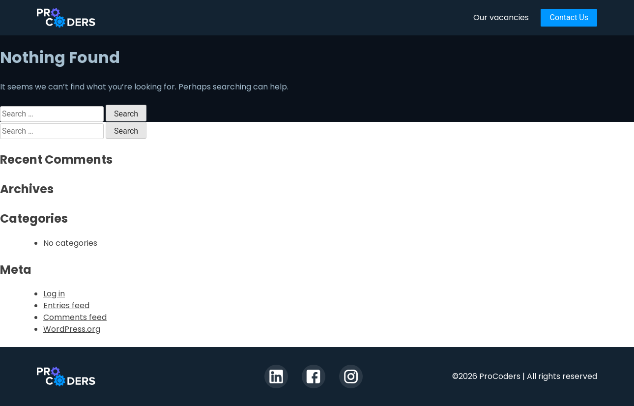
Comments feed (75, 317)
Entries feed (66, 305)
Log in (54, 293)
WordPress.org (71, 329)
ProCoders (66, 376)
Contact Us (568, 17)
